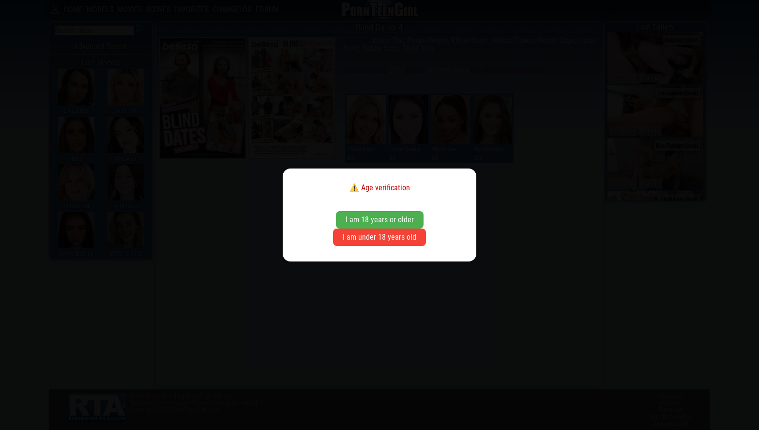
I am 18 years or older (380, 219)
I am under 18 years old (379, 237)
